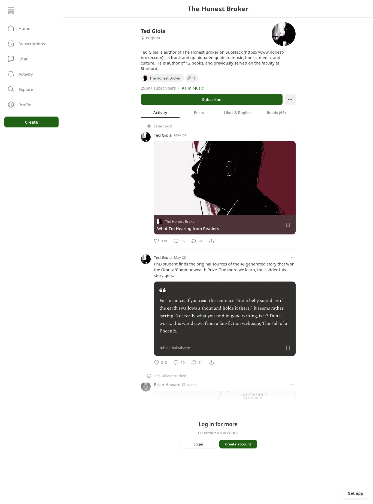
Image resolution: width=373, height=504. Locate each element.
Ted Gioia (163, 135)
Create (31, 122)
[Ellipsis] (290, 99)
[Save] (288, 225)
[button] (31, 28)
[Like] (160, 241)
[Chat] (31, 58)
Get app (355, 493)
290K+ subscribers (158, 88)
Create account (238, 444)
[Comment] (179, 241)
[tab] (160, 112)
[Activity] (31, 74)
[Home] (10, 10)
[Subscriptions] (31, 43)
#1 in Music (193, 88)
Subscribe (211, 99)
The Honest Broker (180, 221)
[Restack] (197, 241)
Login (198, 444)
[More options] (293, 135)
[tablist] (218, 112)
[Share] (211, 241)
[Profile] (31, 104)
